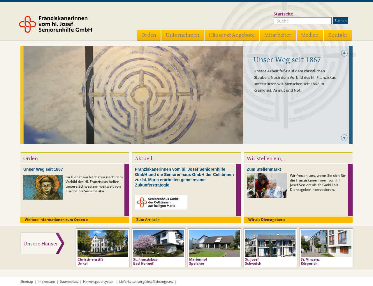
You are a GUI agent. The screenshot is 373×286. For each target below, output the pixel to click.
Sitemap (26, 281)
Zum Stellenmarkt (264, 169)
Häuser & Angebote (232, 35)
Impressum (46, 281)
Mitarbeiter (277, 35)
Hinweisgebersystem (99, 281)
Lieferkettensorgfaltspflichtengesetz (146, 281)
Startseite (283, 14)
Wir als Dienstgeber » (266, 219)
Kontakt (337, 35)
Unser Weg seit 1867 (43, 169)
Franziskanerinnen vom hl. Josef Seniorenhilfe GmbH (63, 25)
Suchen (340, 20)
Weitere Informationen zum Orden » (56, 219)
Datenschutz (69, 281)
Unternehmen (182, 35)
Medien (310, 35)
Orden (149, 35)
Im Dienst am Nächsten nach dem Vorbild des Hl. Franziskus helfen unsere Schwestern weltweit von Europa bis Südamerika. (94, 184)
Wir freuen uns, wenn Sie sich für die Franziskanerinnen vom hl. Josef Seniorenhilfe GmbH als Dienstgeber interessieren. (318, 182)
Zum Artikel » (148, 219)
